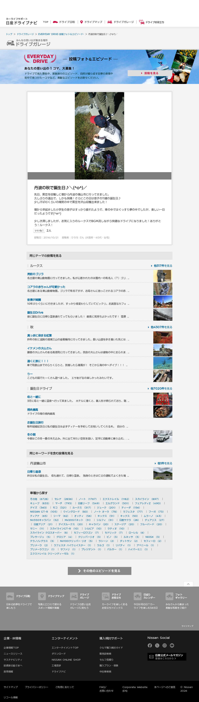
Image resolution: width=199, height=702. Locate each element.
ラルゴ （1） (104, 545)
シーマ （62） (61, 516)
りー (30, 374)
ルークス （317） (82, 507)
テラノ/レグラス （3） (42, 541)
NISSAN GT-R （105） (44, 511)
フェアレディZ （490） (148, 503)
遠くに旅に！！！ (38, 361)
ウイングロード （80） (76, 511)
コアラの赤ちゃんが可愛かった (46, 287)
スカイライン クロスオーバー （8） (49, 532)
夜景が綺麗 (34, 299)
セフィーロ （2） (153, 541)
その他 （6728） (40, 499)
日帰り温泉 (34, 471)
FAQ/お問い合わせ (106, 689)
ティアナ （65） (39, 516)
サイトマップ (187, 626)
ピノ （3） (113, 537)
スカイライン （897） (147, 499)
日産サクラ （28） (129, 520)
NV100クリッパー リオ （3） (77, 541)
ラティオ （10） (116, 528)
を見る (163, 265)
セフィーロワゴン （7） (87, 532)
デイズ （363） (39, 507)
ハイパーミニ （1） (138, 549)
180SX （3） (153, 537)
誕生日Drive (35, 312)
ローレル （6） (137, 532)
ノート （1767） (88, 499)
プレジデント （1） (91, 549)
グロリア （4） (64, 537)
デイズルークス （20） (71, 524)
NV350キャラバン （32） (45, 520)
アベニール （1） (146, 545)
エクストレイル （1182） (116, 499)
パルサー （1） (115, 549)
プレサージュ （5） (41, 537)
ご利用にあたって (64, 687)
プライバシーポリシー (36, 687)
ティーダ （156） (131, 507)
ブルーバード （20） (151, 524)
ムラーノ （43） (153, 516)
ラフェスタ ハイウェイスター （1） (73, 545)
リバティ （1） (124, 545)
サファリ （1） (68, 549)
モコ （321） (60, 507)
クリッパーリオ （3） (90, 537)
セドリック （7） (114, 532)
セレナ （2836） (64, 499)
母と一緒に (34, 397)
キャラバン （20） (99, 524)
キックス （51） (107, 516)
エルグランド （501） (118, 503)
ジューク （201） (107, 507)
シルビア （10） (94, 528)
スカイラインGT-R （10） (65, 528)
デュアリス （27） (155, 520)
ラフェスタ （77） (133, 511)
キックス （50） (129, 516)
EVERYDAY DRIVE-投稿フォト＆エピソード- (61, 34)
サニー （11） (37, 528)
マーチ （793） (64, 503)
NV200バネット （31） (78, 520)
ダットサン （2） (129, 541)
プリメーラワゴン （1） (43, 549)
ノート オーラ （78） (106, 511)
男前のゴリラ (35, 274)
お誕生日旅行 (35, 422)
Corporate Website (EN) (135, 689)
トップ (9, 34)
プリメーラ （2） (39, 545)
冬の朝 (31, 434)
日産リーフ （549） (89, 503)
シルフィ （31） (106, 520)
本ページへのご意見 (164, 687)
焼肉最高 (32, 409)
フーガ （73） (157, 511)
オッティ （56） (83, 516)
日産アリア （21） (44, 524)
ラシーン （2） (107, 541)
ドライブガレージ (25, 34)
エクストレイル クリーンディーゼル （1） (53, 553)
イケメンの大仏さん (39, 348)
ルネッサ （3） (132, 537)
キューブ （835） (40, 503)
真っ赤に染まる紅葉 (39, 335)
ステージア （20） (124, 524)
